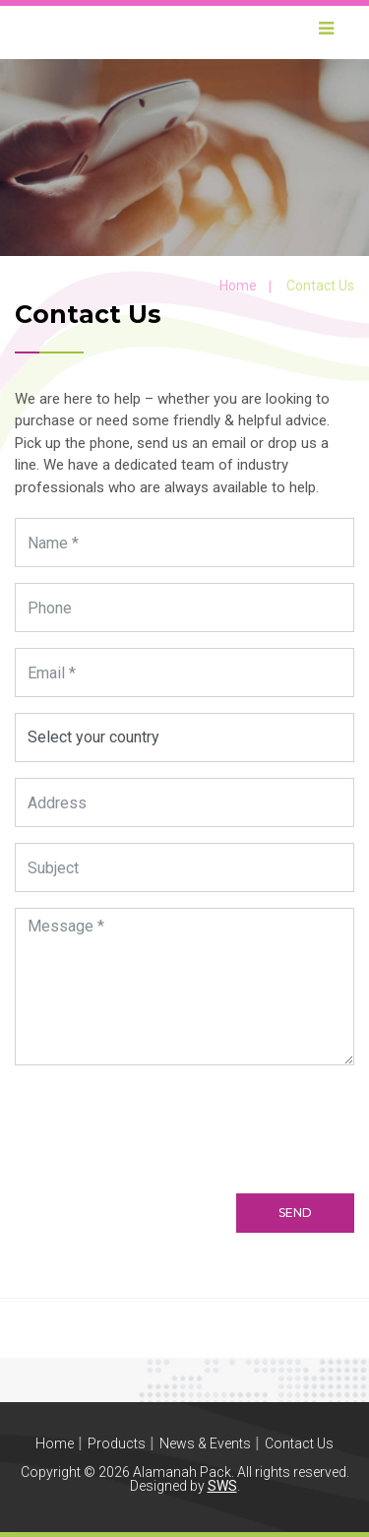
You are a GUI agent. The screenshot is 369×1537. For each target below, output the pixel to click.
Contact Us (299, 1443)
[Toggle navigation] (325, 32)
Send (295, 1212)
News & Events (205, 1443)
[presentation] (168, 1119)
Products (117, 1443)
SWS (222, 1486)
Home (238, 285)
